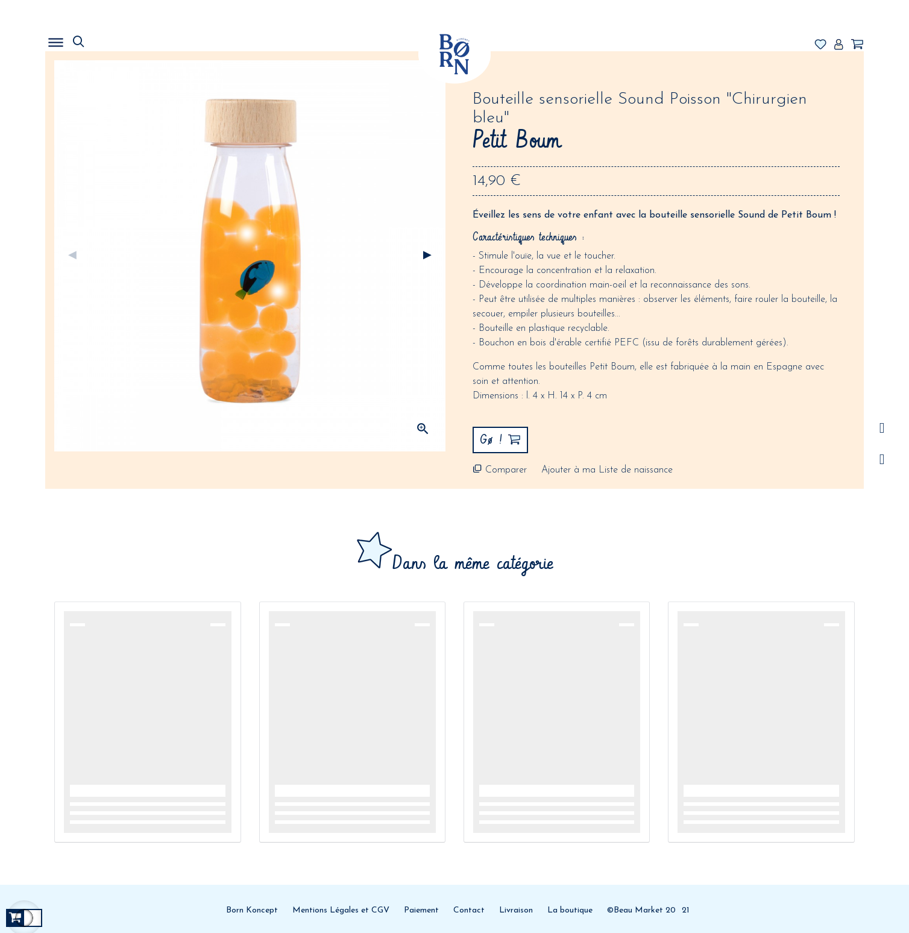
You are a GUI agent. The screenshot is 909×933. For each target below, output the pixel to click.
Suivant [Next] (427, 255)
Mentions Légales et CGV (340, 910)
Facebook (882, 459)
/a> (882, 428)
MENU (117, 39)
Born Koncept (252, 910)
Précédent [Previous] (72, 255)
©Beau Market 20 (641, 910)
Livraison (516, 910)
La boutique (570, 910)
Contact (469, 910)
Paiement (421, 910)
